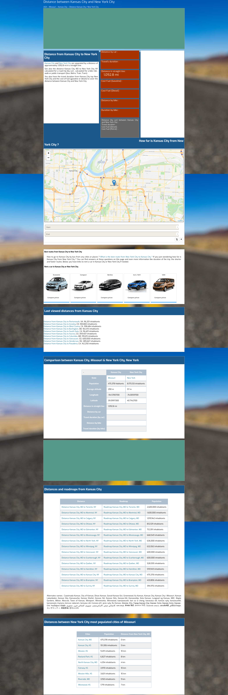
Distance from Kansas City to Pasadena (61, 344)
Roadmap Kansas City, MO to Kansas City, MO (123, 575)
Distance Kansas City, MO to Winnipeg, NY (79, 546)
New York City (65, 63)
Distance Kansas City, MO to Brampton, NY (80, 580)
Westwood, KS (84, 685)
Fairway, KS (83, 668)
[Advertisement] (114, 28)
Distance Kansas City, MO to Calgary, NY (79, 518)
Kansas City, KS (84, 645)
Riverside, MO (84, 679)
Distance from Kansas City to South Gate (61, 331)
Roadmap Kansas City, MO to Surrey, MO (121, 586)
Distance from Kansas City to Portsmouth (62, 322)
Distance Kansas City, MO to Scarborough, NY (81, 558)
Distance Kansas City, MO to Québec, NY (79, 563)
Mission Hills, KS (85, 674)
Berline (110, 287)
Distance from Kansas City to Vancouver (61, 339)
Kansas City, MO (85, 640)
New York (131, 378)
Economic (56, 287)
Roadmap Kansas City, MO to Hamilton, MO (122, 569)
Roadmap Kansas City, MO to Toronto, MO (121, 507)
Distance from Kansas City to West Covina (62, 326)
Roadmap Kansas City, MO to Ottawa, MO (121, 524)
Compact (83, 287)
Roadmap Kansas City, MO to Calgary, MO (121, 518)
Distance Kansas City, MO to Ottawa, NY (79, 524)
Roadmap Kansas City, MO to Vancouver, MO (123, 552)
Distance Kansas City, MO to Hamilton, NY (79, 569)
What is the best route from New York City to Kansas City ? (126, 257)
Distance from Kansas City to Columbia (60, 336)
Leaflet (180, 221)
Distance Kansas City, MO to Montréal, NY (79, 513)
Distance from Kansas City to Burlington (61, 329)
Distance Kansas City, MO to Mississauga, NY (81, 535)
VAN (163, 287)
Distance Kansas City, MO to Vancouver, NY (80, 552)
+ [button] (48, 153)
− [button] (48, 158)
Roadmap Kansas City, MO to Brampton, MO (122, 580)
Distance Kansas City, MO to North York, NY (80, 541)
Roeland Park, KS (85, 657)
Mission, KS (83, 651)
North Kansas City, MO (87, 662)
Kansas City (50, 63)
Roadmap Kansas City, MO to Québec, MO (121, 563)
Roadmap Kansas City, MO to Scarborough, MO (124, 558)
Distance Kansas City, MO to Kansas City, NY (80, 575)
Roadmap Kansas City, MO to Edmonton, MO (123, 530)
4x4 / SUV (136, 287)
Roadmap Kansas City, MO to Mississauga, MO (123, 535)
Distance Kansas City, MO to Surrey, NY (78, 586)
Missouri (111, 378)
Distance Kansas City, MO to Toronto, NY (79, 507)
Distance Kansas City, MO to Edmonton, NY (80, 530)
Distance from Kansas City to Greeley (60, 324)
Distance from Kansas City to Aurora (59, 334)
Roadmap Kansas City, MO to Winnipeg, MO (122, 546)
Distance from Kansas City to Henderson (61, 341)
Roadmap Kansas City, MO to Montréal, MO (122, 513)
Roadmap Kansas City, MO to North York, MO (123, 541)
